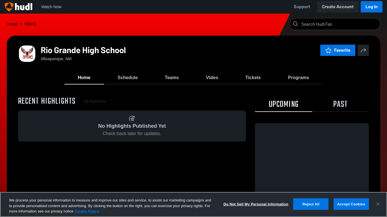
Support (302, 6)
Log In (372, 6)
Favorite (338, 50)
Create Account (338, 6)
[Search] (339, 24)
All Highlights (99, 101)
